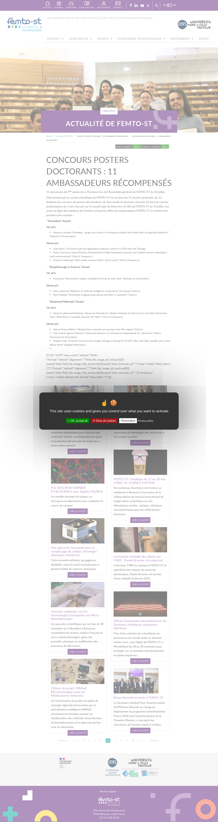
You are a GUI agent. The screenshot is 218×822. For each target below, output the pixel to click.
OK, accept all (78, 420)
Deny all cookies (104, 420)
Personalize (128, 420)
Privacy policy (145, 420)
